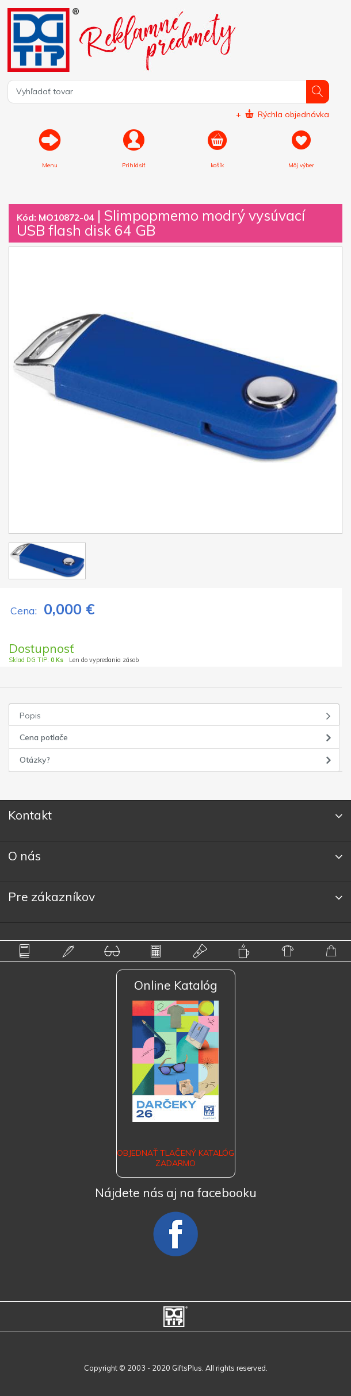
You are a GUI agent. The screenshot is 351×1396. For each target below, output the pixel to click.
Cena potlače (44, 737)
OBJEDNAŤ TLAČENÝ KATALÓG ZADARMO (175, 1158)
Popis (30, 715)
